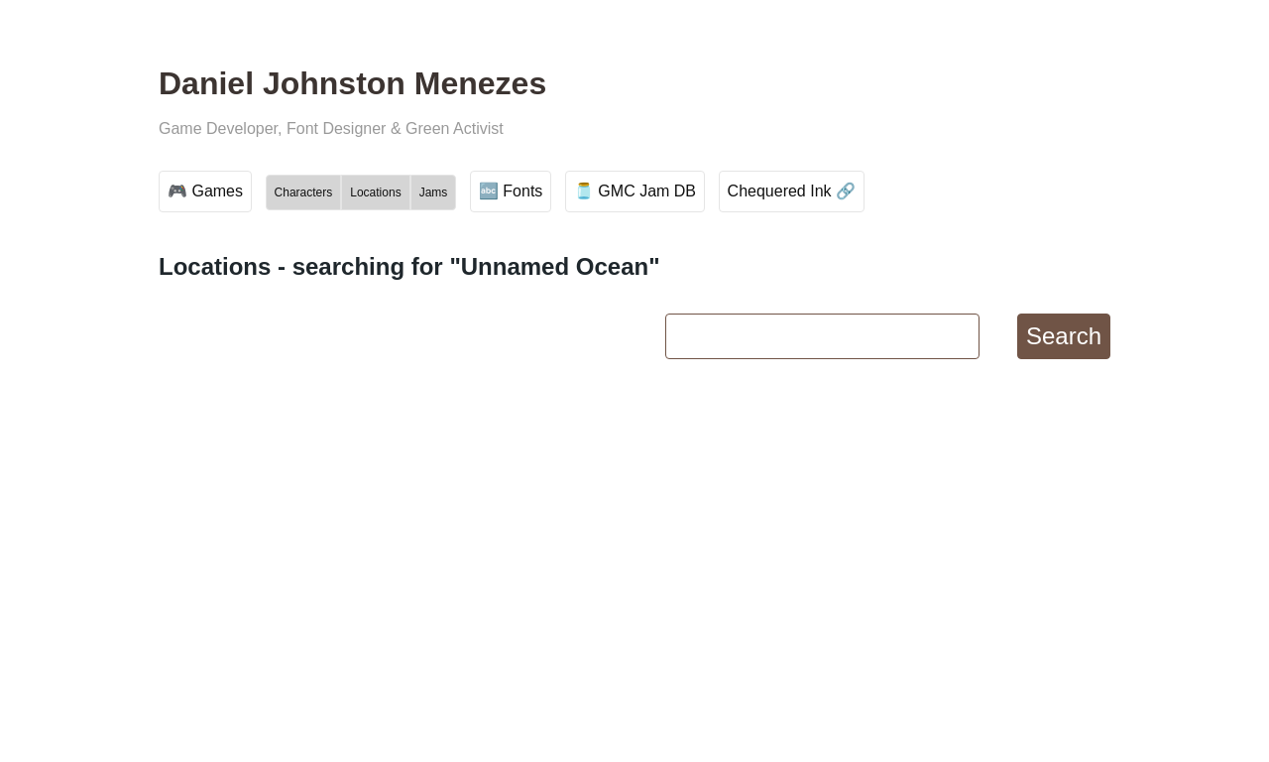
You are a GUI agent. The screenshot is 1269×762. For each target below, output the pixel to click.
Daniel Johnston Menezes (352, 83)
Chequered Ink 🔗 (792, 191)
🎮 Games (205, 191)
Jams (433, 192)
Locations (375, 192)
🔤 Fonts (510, 191)
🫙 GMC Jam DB (635, 191)
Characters (304, 192)
